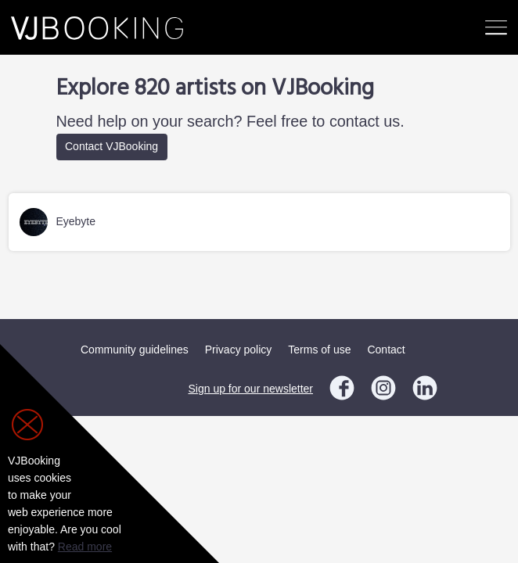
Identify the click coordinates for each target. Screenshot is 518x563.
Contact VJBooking (111, 146)
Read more (85, 546)
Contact (386, 349)
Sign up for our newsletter (250, 388)
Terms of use (319, 349)
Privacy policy (238, 349)
